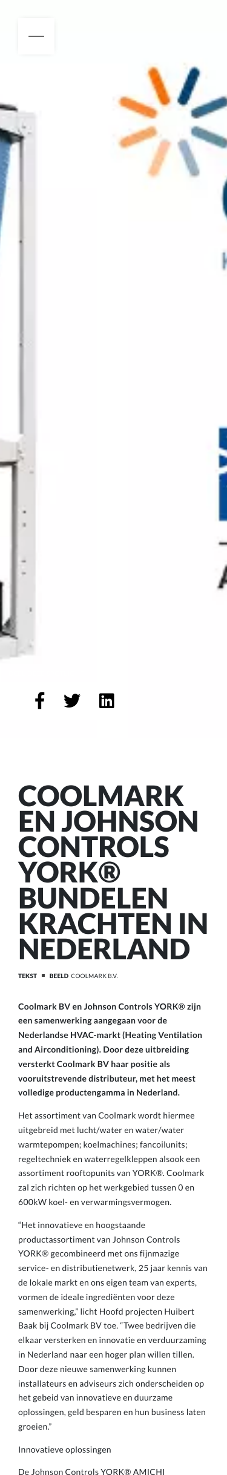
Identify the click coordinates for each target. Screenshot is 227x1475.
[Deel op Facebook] (39, 700)
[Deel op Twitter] (72, 700)
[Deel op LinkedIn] (106, 700)
